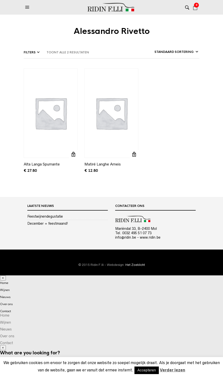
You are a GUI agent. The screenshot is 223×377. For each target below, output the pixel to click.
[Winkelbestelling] (165, 52)
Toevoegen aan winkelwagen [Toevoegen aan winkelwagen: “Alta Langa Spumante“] (73, 154)
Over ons (6, 304)
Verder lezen (172, 370)
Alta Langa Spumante (42, 164)
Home (4, 283)
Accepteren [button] (146, 370)
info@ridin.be (125, 237)
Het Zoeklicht (135, 265)
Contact (5, 311)
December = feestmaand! (47, 223)
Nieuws (5, 297)
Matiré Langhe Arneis (102, 164)
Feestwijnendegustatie (45, 216)
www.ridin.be (150, 237)
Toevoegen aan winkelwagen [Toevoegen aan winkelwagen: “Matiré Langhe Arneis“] (134, 154)
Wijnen (5, 290)
